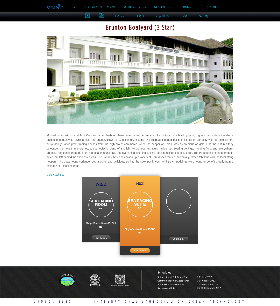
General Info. (164, 7)
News (184, 15)
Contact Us (189, 7)
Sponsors (211, 7)
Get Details (101, 238)
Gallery (203, 15)
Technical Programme (100, 7)
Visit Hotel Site (55, 174)
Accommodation (135, 7)
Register (120, 15)
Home (73, 7)
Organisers (162, 15)
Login (140, 15)
